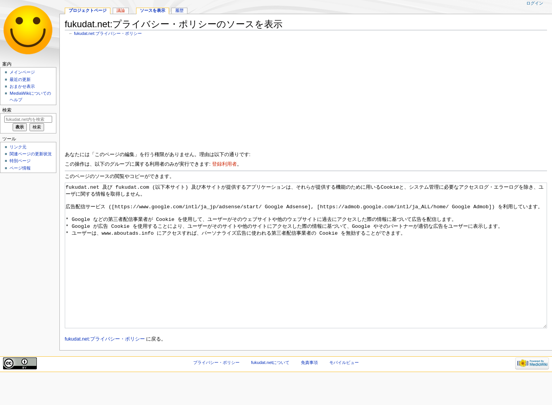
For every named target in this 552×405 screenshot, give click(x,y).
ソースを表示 (152, 10)
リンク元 (18, 147)
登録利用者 (224, 164)
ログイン (534, 3)
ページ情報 (20, 168)
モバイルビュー (344, 391)
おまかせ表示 (22, 86)
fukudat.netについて (270, 391)
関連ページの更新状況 (31, 153)
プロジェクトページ (88, 10)
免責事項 (309, 391)
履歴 (179, 10)
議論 (121, 10)
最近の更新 (20, 79)
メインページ (22, 72)
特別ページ (20, 160)
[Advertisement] (295, 95)
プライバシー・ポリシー (216, 391)
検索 (7, 110)
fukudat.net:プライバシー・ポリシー (108, 33)
